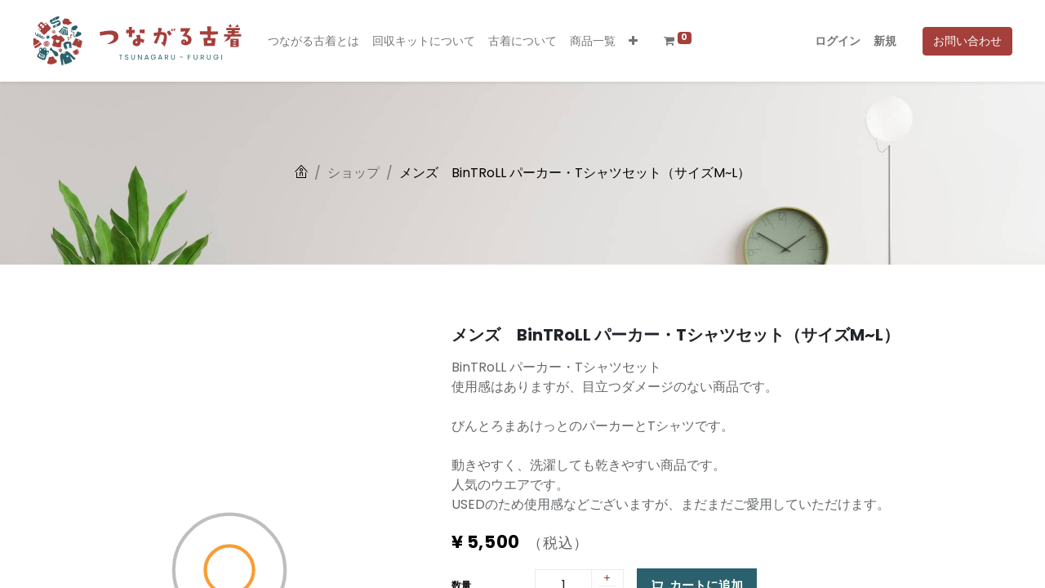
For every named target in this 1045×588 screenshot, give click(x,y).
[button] (633, 41)
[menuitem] (313, 41)
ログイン (837, 41)
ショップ (353, 172)
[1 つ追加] (607, 579)
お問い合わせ (967, 41)
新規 (885, 41)
